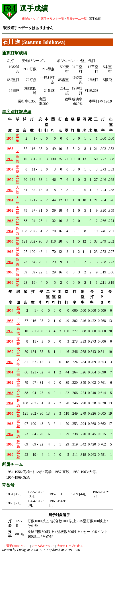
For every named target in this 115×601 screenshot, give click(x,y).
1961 (9, 200)
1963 (9, 221)
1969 (9, 282)
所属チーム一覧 (76, 18)
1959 (9, 179)
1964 (9, 231)
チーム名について (43, 546)
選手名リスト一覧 (52, 18)
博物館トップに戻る (70, 546)
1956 (9, 159)
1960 (9, 190)
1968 (9, 272)
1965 (9, 241)
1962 (9, 210)
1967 (9, 262)
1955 (9, 149)
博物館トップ (30, 18)
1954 (9, 138)
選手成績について (17, 546)
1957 (9, 169)
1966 (9, 252)
